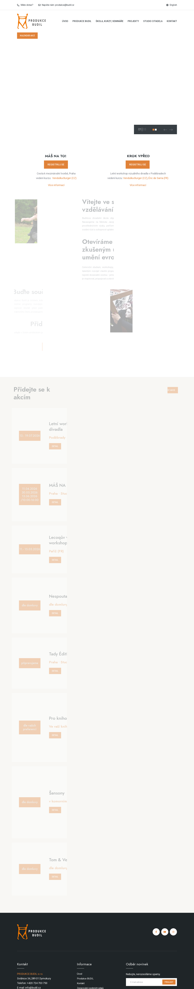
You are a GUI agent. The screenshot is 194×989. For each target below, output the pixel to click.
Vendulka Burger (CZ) (64, 178)
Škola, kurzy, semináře (109, 21)
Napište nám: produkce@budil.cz (58, 5)
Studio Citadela (152, 21)
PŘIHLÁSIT (169, 982)
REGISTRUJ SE (56, 164)
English (173, 5)
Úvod (65, 21)
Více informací (56, 185)
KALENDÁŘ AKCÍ (27, 35)
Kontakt (172, 21)
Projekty (133, 21)
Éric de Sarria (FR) (158, 178)
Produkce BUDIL (81, 21)
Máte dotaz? (27, 5)
